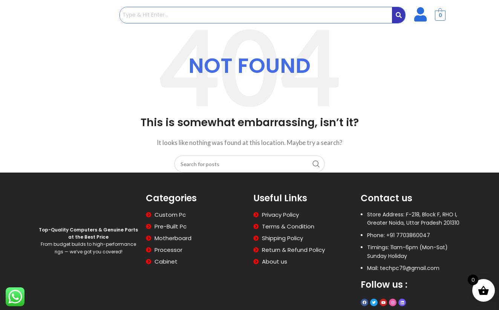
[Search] (249, 164)
